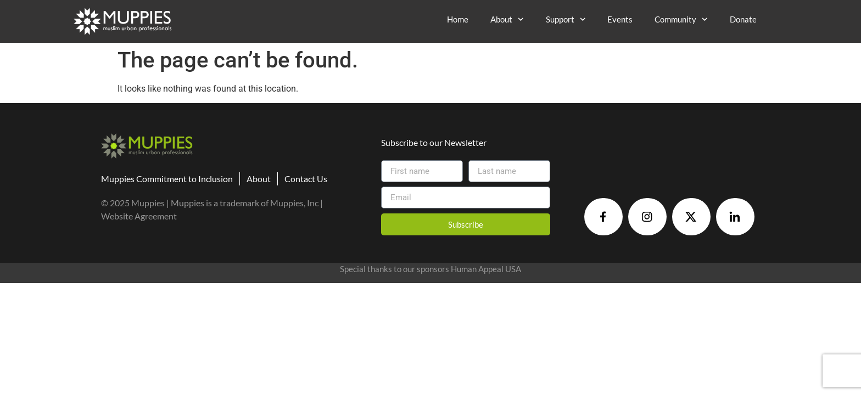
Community (681, 19)
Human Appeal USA (486, 269)
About (507, 19)
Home (457, 19)
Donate (743, 19)
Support (566, 19)
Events (620, 19)
